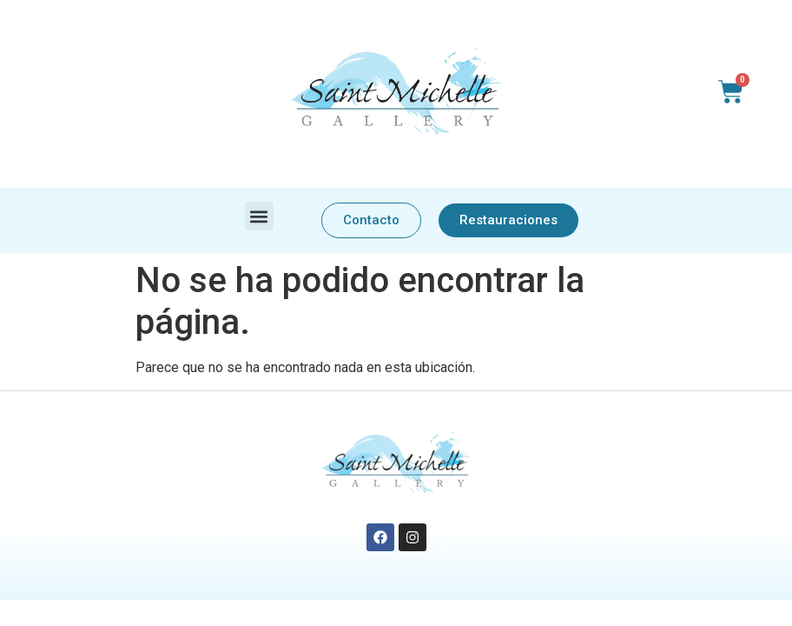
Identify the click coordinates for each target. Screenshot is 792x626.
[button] (259, 216)
